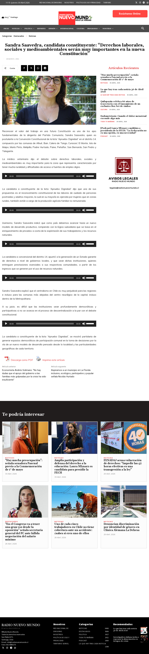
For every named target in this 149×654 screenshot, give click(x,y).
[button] (142, 28)
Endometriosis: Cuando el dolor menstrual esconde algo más (123, 117)
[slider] (45, 176)
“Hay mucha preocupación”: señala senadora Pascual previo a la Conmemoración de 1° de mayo (119, 77)
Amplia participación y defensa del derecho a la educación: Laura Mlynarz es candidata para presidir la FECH (73, 467)
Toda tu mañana (107, 121)
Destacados (19, 36)
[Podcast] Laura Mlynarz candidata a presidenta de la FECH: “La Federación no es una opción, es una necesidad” (123, 130)
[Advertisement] (74, 569)
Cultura (103, 109)
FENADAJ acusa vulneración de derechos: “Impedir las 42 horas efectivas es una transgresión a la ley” (123, 465)
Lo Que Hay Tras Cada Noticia (112, 95)
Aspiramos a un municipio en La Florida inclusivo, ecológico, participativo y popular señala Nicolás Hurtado (72, 373)
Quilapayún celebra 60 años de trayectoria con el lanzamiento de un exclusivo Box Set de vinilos (120, 104)
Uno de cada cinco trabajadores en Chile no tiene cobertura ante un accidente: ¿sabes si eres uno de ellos (74, 528)
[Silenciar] (83, 176)
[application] (49, 176)
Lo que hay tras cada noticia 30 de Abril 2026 (122, 90)
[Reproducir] (6, 176)
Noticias (32, 36)
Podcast (104, 136)
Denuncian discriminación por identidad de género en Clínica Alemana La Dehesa (121, 527)
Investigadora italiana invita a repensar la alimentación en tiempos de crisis (126, 639)
